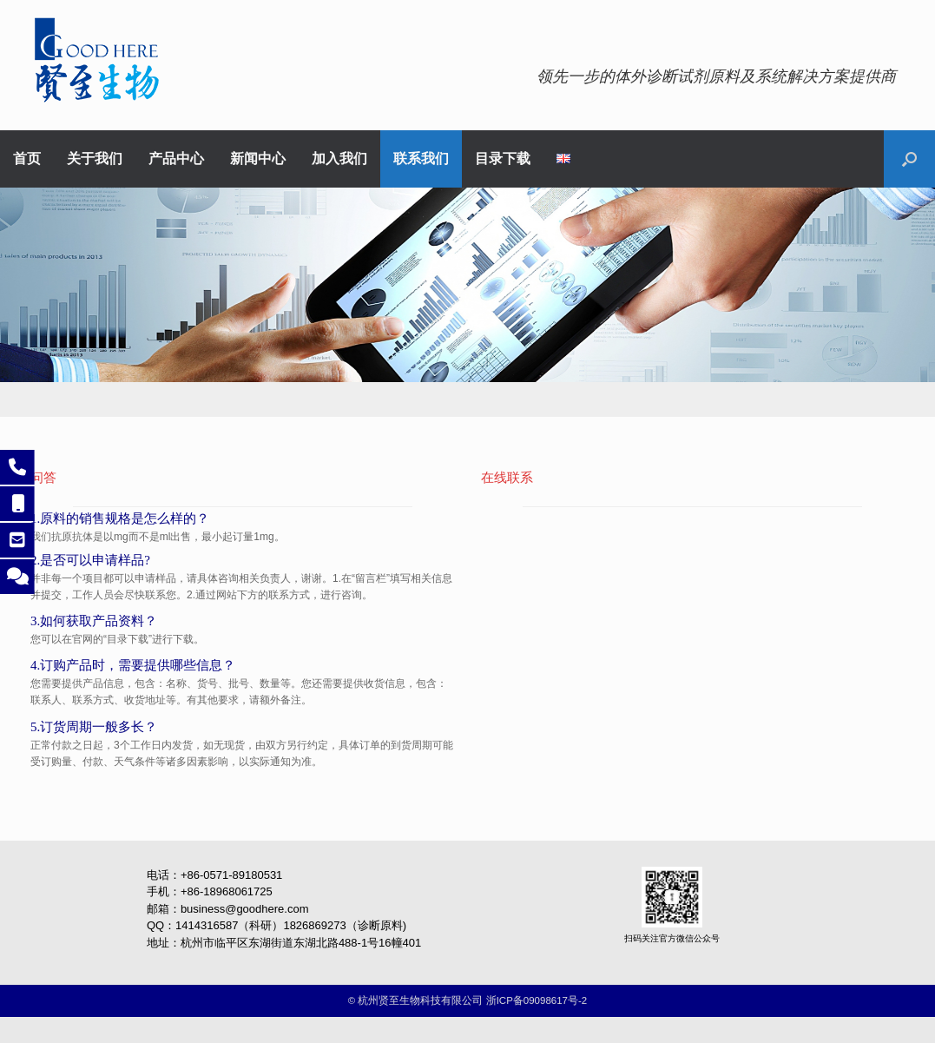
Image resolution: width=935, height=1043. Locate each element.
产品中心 (176, 158)
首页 (27, 158)
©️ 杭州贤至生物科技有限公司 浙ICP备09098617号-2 (467, 1000)
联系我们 (421, 158)
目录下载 (502, 158)
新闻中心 (258, 158)
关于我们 (94, 158)
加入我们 (339, 158)
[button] (909, 159)
